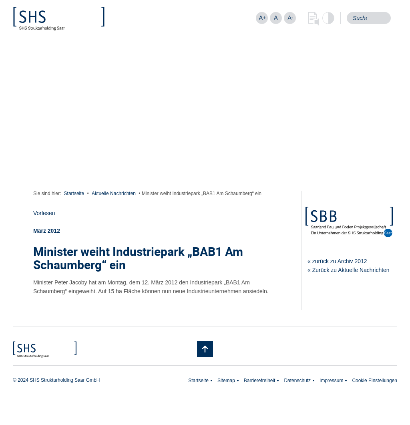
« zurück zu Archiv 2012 (337, 261)
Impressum (331, 380)
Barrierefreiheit (259, 380)
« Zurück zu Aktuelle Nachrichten (349, 270)
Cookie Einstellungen (374, 380)
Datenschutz (297, 380)
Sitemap (226, 380)
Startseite (74, 193)
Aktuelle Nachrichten (114, 193)
